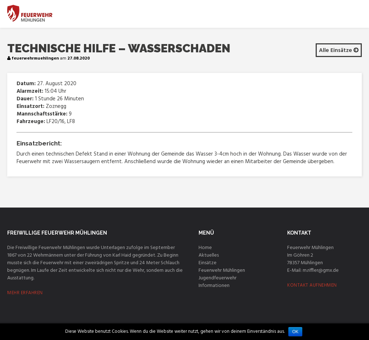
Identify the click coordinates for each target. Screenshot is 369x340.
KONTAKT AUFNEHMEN (312, 285)
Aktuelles (209, 255)
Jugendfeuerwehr (217, 278)
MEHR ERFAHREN (25, 293)
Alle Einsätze (339, 50)
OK (295, 331)
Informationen (214, 286)
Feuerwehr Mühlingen (222, 270)
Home (205, 248)
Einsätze (208, 263)
